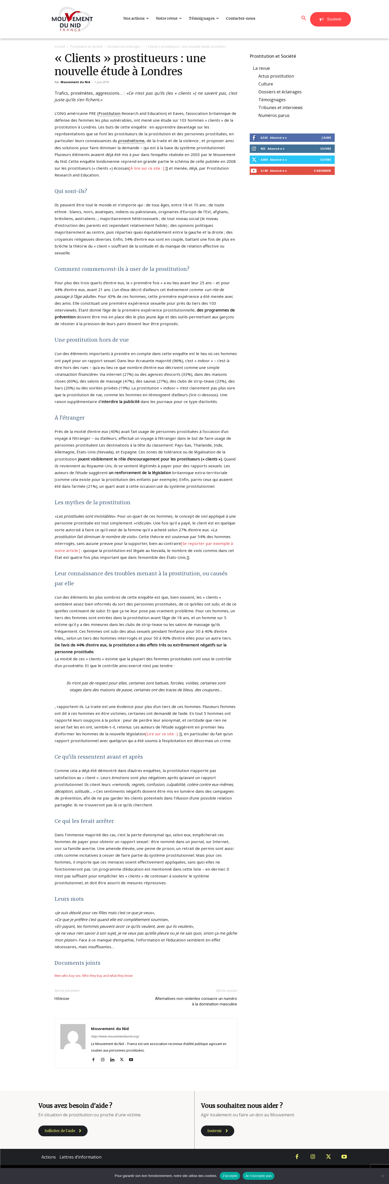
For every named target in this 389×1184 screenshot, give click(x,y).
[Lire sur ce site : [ (161, 733)
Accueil (60, 46)
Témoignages (272, 100)
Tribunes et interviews (280, 107)
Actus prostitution (276, 76)
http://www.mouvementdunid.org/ (115, 1036)
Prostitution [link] (109, 113)
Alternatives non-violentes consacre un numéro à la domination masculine (196, 1001)
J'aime (326, 138)
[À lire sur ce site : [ (146, 168)
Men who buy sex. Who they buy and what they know (93, 975)
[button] (303, 18)
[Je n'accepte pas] (382, 1175)
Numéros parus (274, 115)
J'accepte (229, 1176)
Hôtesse (62, 998)
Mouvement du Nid (75, 82)
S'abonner (322, 171)
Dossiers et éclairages (124, 46)
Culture (265, 84)
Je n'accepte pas (258, 1176)
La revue (261, 68)
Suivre (325, 149)
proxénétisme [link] (131, 140)
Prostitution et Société (86, 46)
